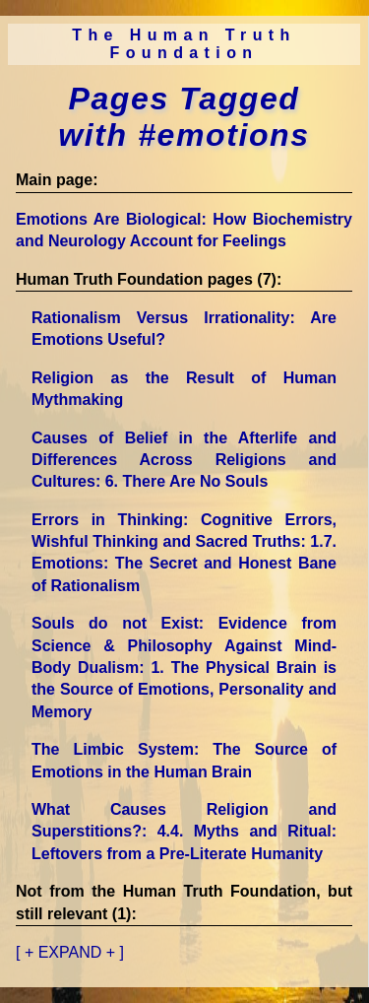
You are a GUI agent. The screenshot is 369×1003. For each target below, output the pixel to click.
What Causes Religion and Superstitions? (184, 831)
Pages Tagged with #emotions (183, 117)
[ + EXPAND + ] (70, 952)
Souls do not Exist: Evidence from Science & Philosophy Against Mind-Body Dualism (184, 667)
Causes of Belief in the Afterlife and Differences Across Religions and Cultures (184, 460)
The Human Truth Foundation (184, 44)
